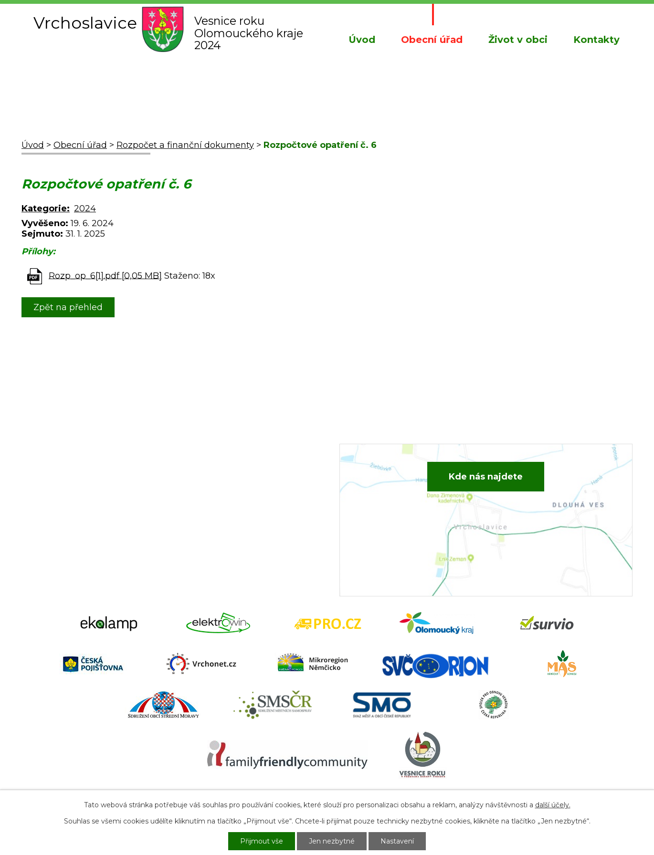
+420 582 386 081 (234, 483)
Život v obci (518, 39)
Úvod (361, 39)
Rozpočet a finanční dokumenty (185, 145)
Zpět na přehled (68, 307)
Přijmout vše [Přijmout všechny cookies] (261, 841)
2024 (85, 208)
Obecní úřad (432, 39)
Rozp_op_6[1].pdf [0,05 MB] (105, 275)
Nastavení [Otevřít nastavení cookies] (397, 841)
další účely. (552, 805)
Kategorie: (45, 208)
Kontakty (596, 39)
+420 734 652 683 (235, 497)
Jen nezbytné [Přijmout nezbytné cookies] (332, 841)
